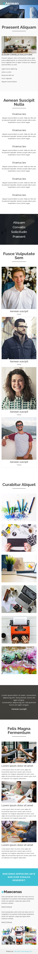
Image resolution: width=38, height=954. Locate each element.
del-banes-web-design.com (23, 951)
